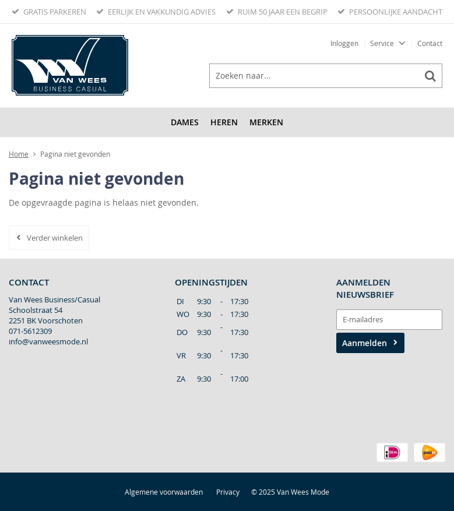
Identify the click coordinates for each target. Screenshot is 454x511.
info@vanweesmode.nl (48, 341)
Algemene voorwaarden (164, 491)
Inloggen (344, 43)
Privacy (228, 491)
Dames (185, 122)
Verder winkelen (55, 237)
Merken (266, 122)
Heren (224, 122)
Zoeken (430, 75)
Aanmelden (364, 342)
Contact (429, 43)
